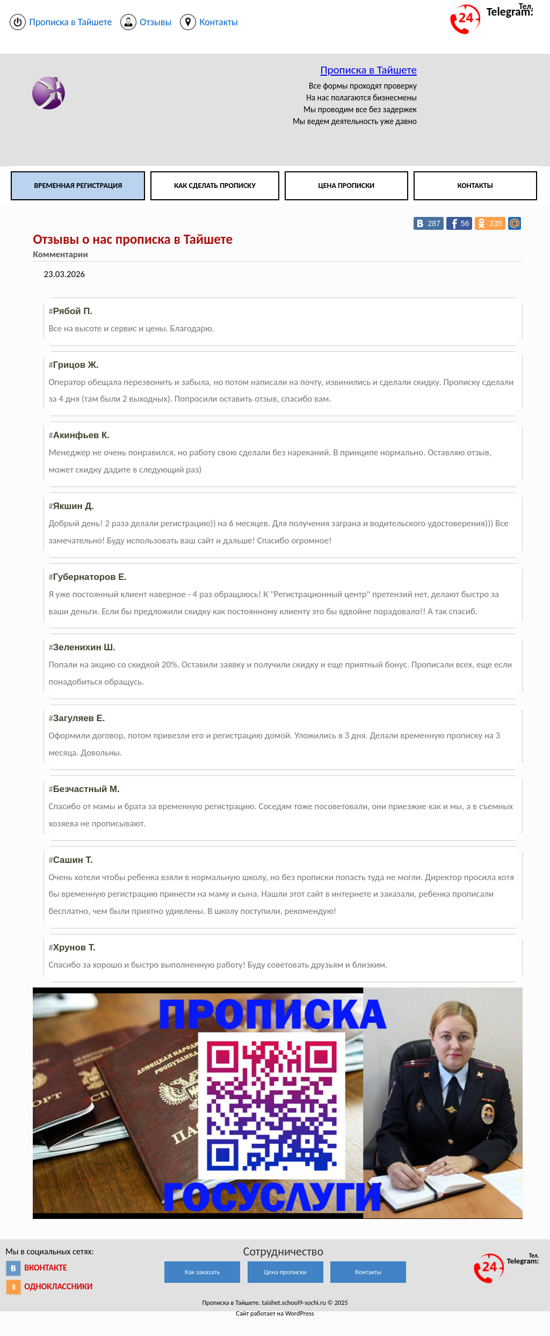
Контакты (475, 185)
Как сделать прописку (215, 185)
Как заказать (202, 1272)
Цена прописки (347, 185)
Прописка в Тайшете (368, 70)
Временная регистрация (78, 185)
